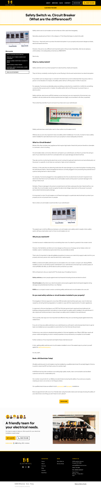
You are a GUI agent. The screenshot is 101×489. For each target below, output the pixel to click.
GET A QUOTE (10, 438)
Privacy (32, 484)
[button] (48, 3)
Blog (61, 3)
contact (67, 3)
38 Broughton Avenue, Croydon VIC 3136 (78, 462)
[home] (10, 3)
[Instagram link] (26, 467)
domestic (69, 386)
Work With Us (60, 461)
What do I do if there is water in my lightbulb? (16, 57)
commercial (60, 386)
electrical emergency (44, 347)
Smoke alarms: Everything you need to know (17, 61)
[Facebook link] (23, 467)
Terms (27, 484)
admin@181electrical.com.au (79, 465)
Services (44, 466)
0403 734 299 (90, 3)
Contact (44, 470)
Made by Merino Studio (80, 484)
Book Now (44, 472)
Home (43, 461)
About (43, 463)
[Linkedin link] (28, 467)
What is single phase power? (14, 64)
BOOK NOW (77, 3)
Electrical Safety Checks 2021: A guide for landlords (17, 68)
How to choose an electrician (15, 54)
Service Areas (60, 463)
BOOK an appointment (13, 72)
